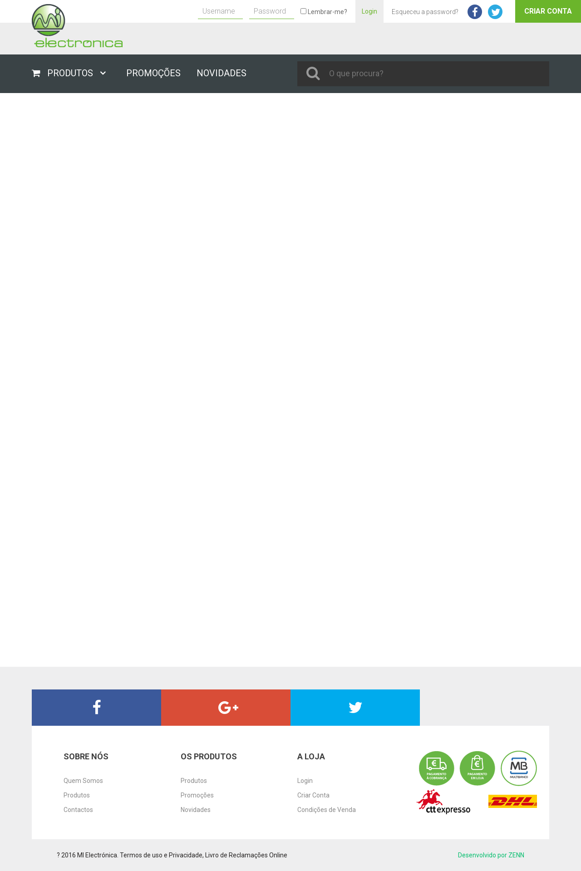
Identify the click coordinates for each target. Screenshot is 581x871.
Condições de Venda (326, 809)
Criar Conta (548, 11)
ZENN (516, 855)
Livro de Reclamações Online (246, 855)
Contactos (78, 809)
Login (369, 11)
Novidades (196, 809)
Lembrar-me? (323, 11)
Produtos (77, 795)
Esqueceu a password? (425, 11)
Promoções (197, 795)
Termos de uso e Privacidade (161, 855)
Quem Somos (83, 780)
